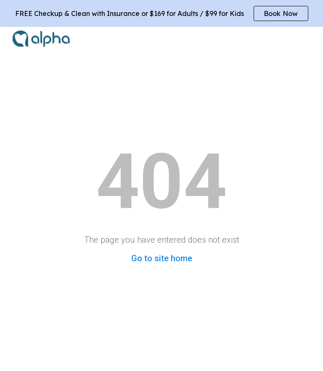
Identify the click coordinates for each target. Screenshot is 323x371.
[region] (161, 13)
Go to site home (161, 258)
